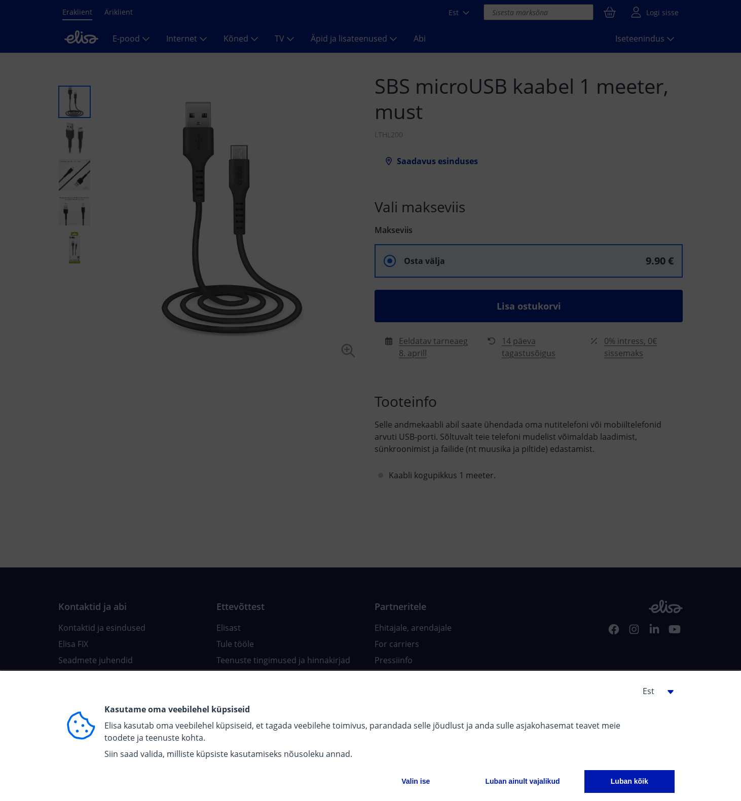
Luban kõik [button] (629, 781)
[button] (654, 691)
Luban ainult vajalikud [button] (522, 781)
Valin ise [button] (415, 781)
